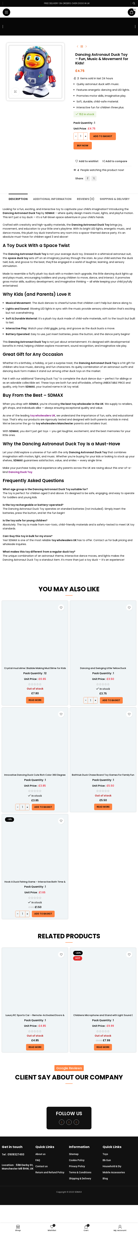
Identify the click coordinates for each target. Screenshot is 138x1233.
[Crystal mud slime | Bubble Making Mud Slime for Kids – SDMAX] (35, 634)
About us (40, 1154)
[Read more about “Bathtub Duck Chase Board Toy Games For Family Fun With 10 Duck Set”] (103, 807)
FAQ (37, 1160)
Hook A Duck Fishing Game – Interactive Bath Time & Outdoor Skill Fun (35, 883)
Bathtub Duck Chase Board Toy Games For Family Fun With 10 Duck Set (103, 777)
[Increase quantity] (85, 136)
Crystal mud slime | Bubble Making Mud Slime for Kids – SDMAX (35, 670)
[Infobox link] (18, 1155)
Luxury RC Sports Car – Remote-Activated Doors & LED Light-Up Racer (35, 1017)
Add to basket (102, 136)
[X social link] (94, 178)
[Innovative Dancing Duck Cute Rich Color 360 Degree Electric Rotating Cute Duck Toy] (35, 740)
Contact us (41, 1166)
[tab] (16, 199)
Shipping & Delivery (80, 1178)
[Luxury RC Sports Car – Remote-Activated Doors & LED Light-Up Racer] (35, 981)
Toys (105, 1154)
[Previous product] (77, 46)
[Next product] (86, 46)
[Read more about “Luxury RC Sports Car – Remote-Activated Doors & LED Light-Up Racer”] (35, 1047)
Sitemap (74, 1154)
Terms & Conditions (80, 1172)
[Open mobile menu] (6, 12)
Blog (105, 1178)
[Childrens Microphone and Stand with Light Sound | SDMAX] (103, 981)
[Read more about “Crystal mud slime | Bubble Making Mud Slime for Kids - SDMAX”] (35, 700)
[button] (111, 700)
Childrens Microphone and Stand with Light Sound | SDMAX (103, 1017)
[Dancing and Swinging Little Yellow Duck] (103, 634)
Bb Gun (107, 1160)
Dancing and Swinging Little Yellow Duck (103, 668)
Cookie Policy (76, 1160)
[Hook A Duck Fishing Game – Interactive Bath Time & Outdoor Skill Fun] (35, 847)
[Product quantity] (80, 136)
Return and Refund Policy (49, 1172)
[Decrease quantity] (75, 136)
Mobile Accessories (114, 1172)
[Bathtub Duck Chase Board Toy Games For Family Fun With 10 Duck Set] (103, 740)
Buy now (82, 145)
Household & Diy (112, 1166)
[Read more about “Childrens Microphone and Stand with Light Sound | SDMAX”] (103, 1047)
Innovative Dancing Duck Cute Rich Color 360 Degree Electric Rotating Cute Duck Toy (35, 777)
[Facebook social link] (87, 178)
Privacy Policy (77, 1166)
